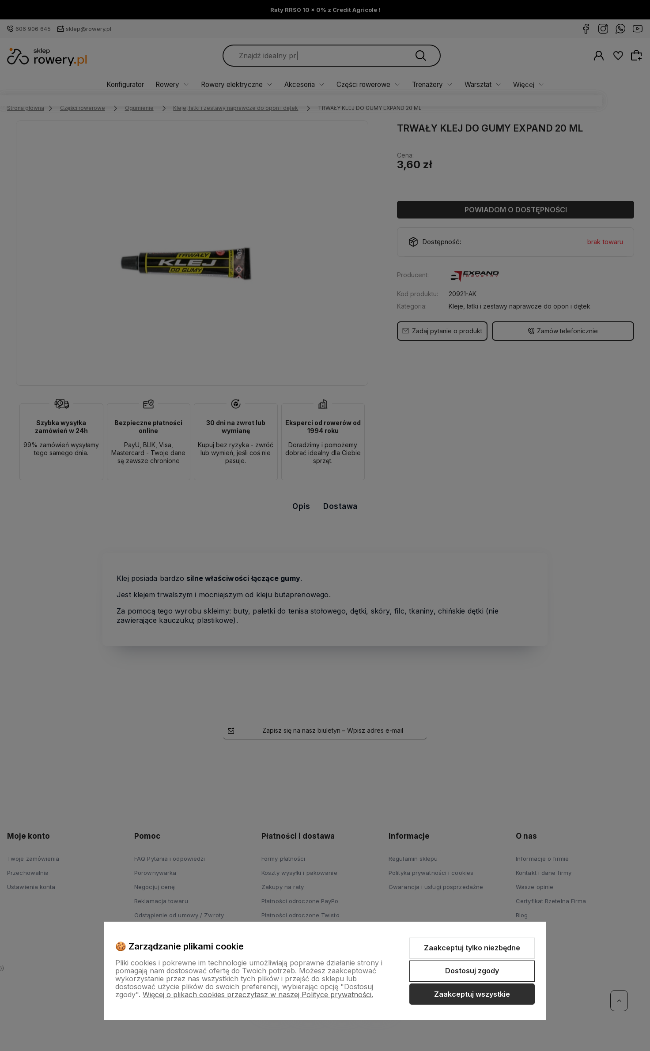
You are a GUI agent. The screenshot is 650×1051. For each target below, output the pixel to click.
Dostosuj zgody (472, 970)
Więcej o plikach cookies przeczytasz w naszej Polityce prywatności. (258, 994)
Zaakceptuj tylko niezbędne (472, 947)
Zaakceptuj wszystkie (472, 994)
